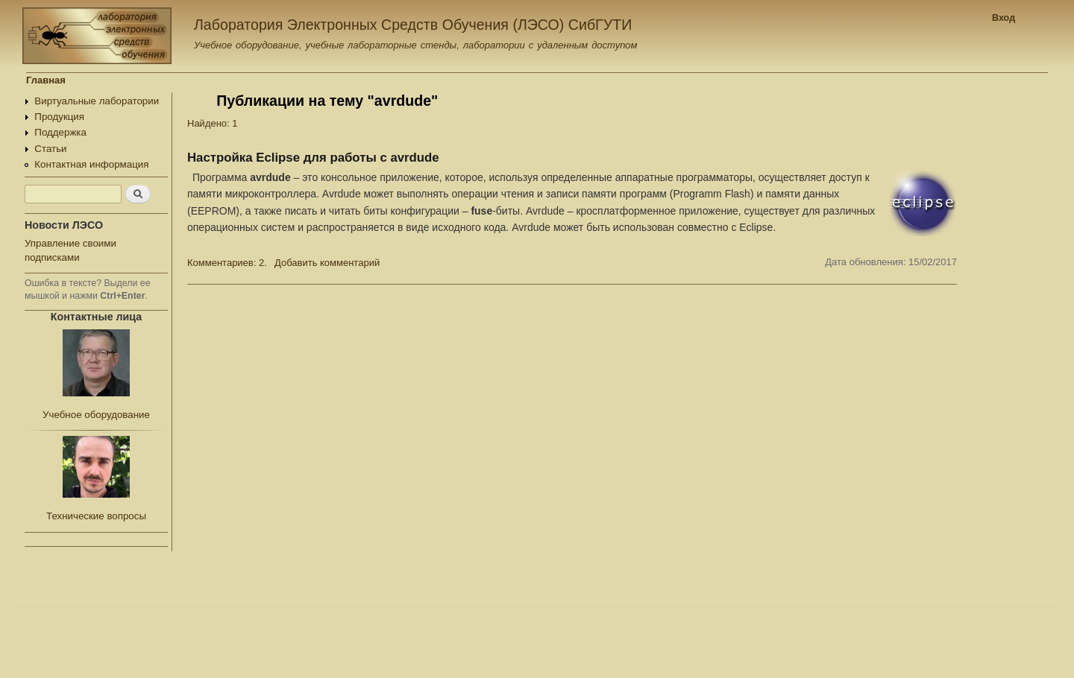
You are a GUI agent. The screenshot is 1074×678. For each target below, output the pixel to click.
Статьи (50, 148)
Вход (1003, 18)
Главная (46, 80)
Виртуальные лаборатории (96, 101)
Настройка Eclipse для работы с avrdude (313, 158)
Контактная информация (91, 164)
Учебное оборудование (96, 414)
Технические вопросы (96, 516)
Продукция (59, 116)
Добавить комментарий (327, 262)
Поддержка (60, 132)
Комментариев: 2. (227, 262)
